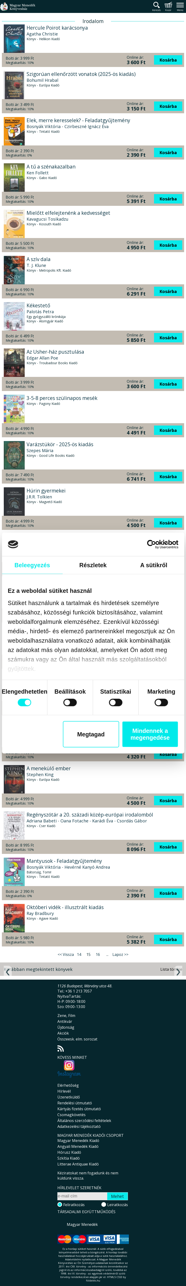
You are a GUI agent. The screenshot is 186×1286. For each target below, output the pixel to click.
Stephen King (40, 774)
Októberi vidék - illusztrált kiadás (65, 907)
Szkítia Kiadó (68, 1158)
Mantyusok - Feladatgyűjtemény (64, 861)
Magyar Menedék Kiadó (78, 1140)
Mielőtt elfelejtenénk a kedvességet (68, 213)
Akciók (63, 1033)
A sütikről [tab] (153, 565)
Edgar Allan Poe (42, 358)
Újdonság (65, 1027)
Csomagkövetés (71, 1114)
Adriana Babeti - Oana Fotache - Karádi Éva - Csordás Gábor (87, 821)
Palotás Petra (40, 311)
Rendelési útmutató (74, 1103)
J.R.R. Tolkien (39, 497)
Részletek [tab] (93, 565)
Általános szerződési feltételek (84, 1120)
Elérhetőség (68, 1085)
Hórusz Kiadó (69, 1152)
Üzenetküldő (68, 1097)
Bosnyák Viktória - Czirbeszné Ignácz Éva (68, 126)
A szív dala (39, 259)
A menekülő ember (49, 768)
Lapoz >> (120, 954)
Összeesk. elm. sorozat (77, 1039)
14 (79, 954)
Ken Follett (38, 173)
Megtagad (91, 734)
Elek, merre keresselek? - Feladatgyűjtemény (78, 120)
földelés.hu (93, 1280)
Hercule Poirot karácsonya (57, 27)
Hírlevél (64, 1091)
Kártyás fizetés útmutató (79, 1108)
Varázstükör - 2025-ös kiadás (60, 444)
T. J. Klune (36, 265)
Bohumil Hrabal (42, 80)
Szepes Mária (40, 450)
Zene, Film (66, 1015)
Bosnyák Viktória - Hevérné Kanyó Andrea (68, 867)
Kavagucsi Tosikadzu (47, 219)
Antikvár (64, 1021)
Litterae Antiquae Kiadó (78, 1164)
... (107, 954)
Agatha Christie (42, 34)
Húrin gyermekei (46, 490)
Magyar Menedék (82, 1224)
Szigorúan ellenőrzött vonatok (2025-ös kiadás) (81, 74)
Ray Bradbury (40, 913)
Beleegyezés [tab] (32, 565)
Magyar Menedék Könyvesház (17, 9)
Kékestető (38, 305)
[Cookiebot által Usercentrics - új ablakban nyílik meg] (157, 544)
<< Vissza (66, 954)
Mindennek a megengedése (150, 734)
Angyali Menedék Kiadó (78, 1146)
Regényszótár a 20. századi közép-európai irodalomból (90, 814)
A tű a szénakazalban (51, 166)
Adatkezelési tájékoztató (79, 1126)
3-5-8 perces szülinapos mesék (62, 398)
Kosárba (168, 60)
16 (98, 954)
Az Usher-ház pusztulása (55, 351)
